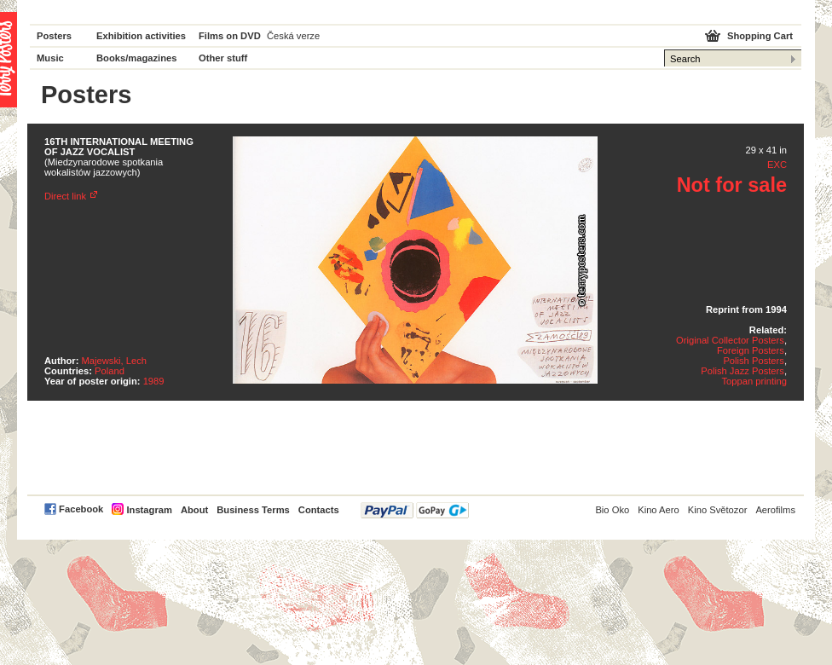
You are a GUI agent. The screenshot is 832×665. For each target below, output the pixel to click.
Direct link (65, 196)
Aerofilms (775, 510)
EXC (777, 164)
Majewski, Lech (114, 361)
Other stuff (223, 58)
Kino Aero (658, 510)
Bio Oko (612, 510)
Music (50, 58)
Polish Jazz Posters (742, 371)
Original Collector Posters (730, 340)
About (194, 510)
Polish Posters (753, 361)
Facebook (81, 509)
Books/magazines (136, 58)
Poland (109, 371)
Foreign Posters (750, 350)
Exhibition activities (141, 36)
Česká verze (293, 36)
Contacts (318, 510)
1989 (154, 381)
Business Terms (253, 510)
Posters (54, 36)
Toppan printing (754, 381)
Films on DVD (230, 36)
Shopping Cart (760, 36)
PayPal (415, 510)
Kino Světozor (718, 510)
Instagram (148, 510)
